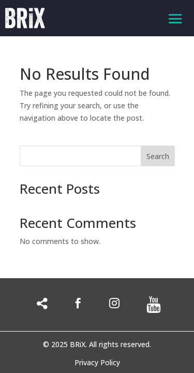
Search (157, 156)
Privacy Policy (97, 363)
